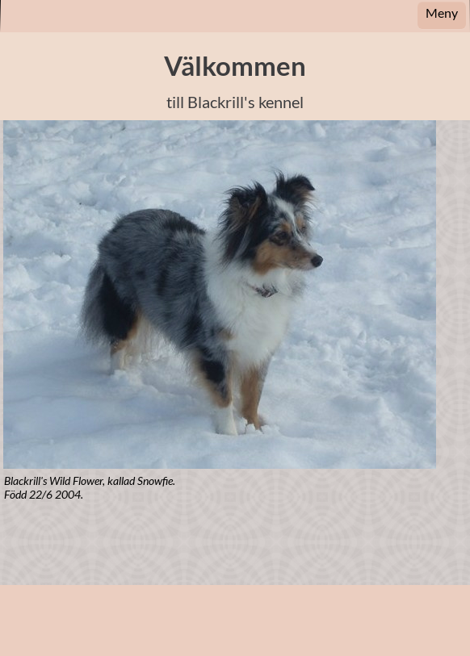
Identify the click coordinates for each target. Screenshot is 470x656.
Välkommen (235, 65)
